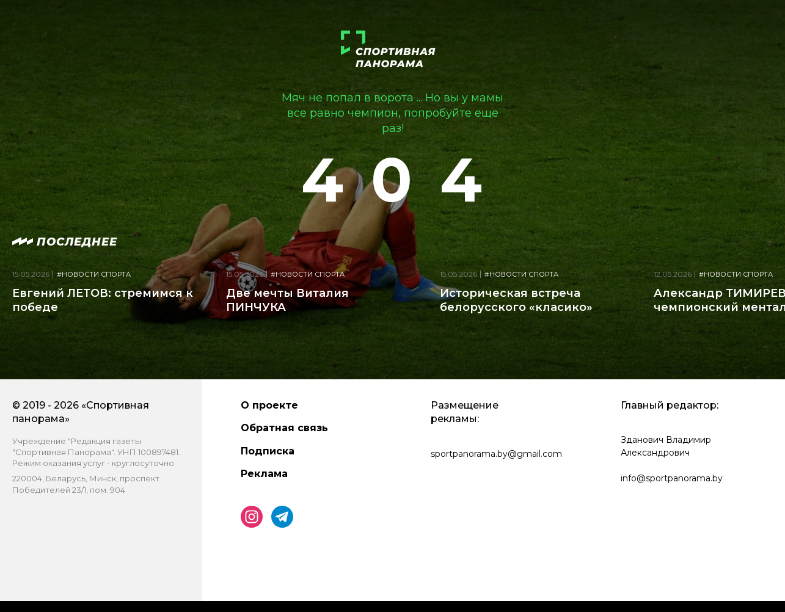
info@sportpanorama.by (672, 478)
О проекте (269, 405)
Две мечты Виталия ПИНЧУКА (287, 300)
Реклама (264, 473)
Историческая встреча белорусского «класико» (516, 300)
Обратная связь (284, 428)
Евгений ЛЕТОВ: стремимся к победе (102, 300)
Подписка (267, 451)
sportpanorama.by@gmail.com (496, 453)
